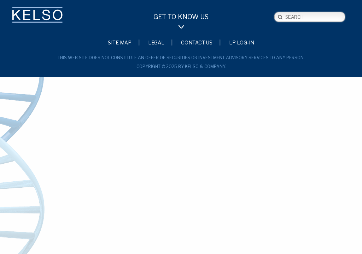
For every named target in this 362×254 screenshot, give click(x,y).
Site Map (120, 42)
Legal (156, 42)
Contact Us (196, 42)
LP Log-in (241, 42)
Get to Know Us (181, 16)
